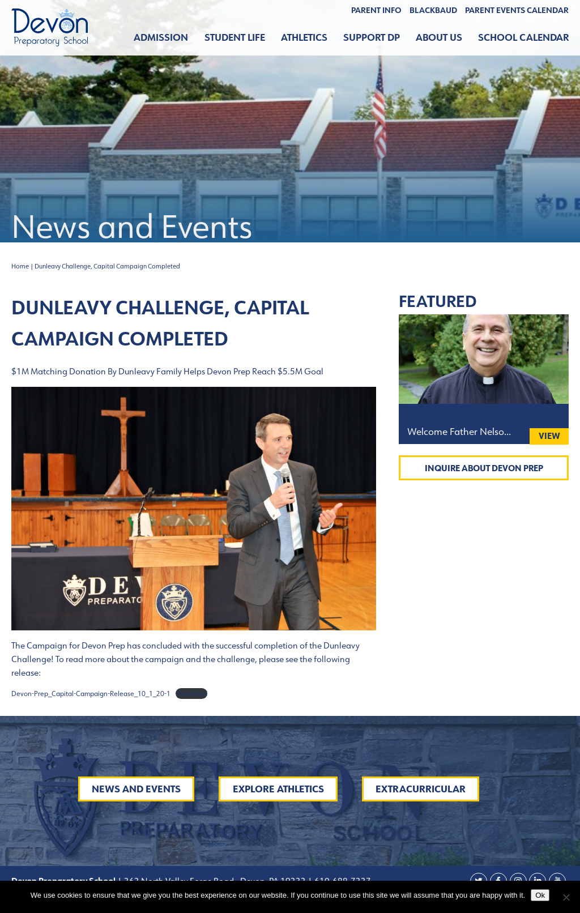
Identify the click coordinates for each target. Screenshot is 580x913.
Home (20, 266)
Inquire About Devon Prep (484, 468)
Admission (161, 37)
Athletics (304, 37)
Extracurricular (421, 789)
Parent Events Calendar (517, 10)
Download (191, 693)
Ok (540, 895)
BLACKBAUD (433, 10)
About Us (439, 37)
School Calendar (523, 37)
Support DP (371, 37)
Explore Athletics (278, 789)
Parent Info (376, 10)
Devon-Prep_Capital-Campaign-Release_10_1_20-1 (90, 693)
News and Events (136, 789)
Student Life (234, 37)
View (549, 436)
